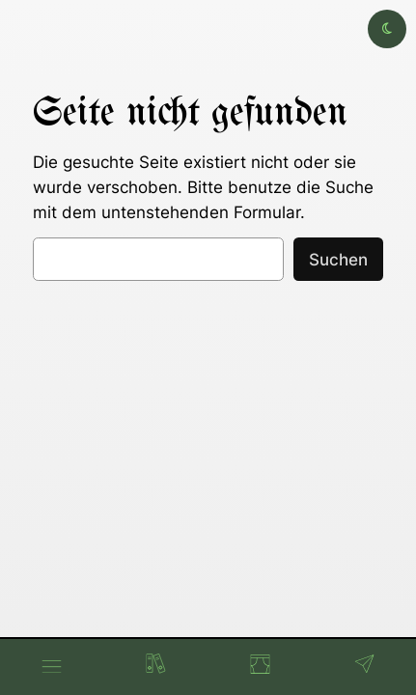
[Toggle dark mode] (387, 29)
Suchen (338, 259)
